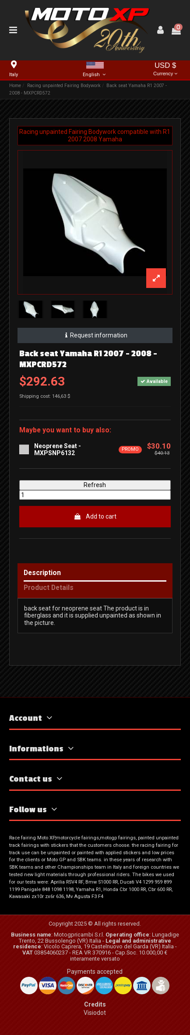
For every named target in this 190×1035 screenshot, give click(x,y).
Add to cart (95, 516)
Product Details (49, 588)
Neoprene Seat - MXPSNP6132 (57, 449)
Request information (94, 335)
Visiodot (95, 1012)
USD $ (165, 69)
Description (42, 573)
